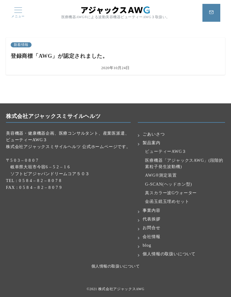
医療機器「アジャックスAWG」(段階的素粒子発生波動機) (184, 163)
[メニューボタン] (18, 12)
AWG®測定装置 (161, 175)
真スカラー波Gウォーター (171, 192)
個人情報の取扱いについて (115, 266)
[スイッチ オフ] (211, 13)
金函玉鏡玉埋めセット (167, 201)
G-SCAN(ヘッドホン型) (168, 184)
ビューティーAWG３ (165, 151)
